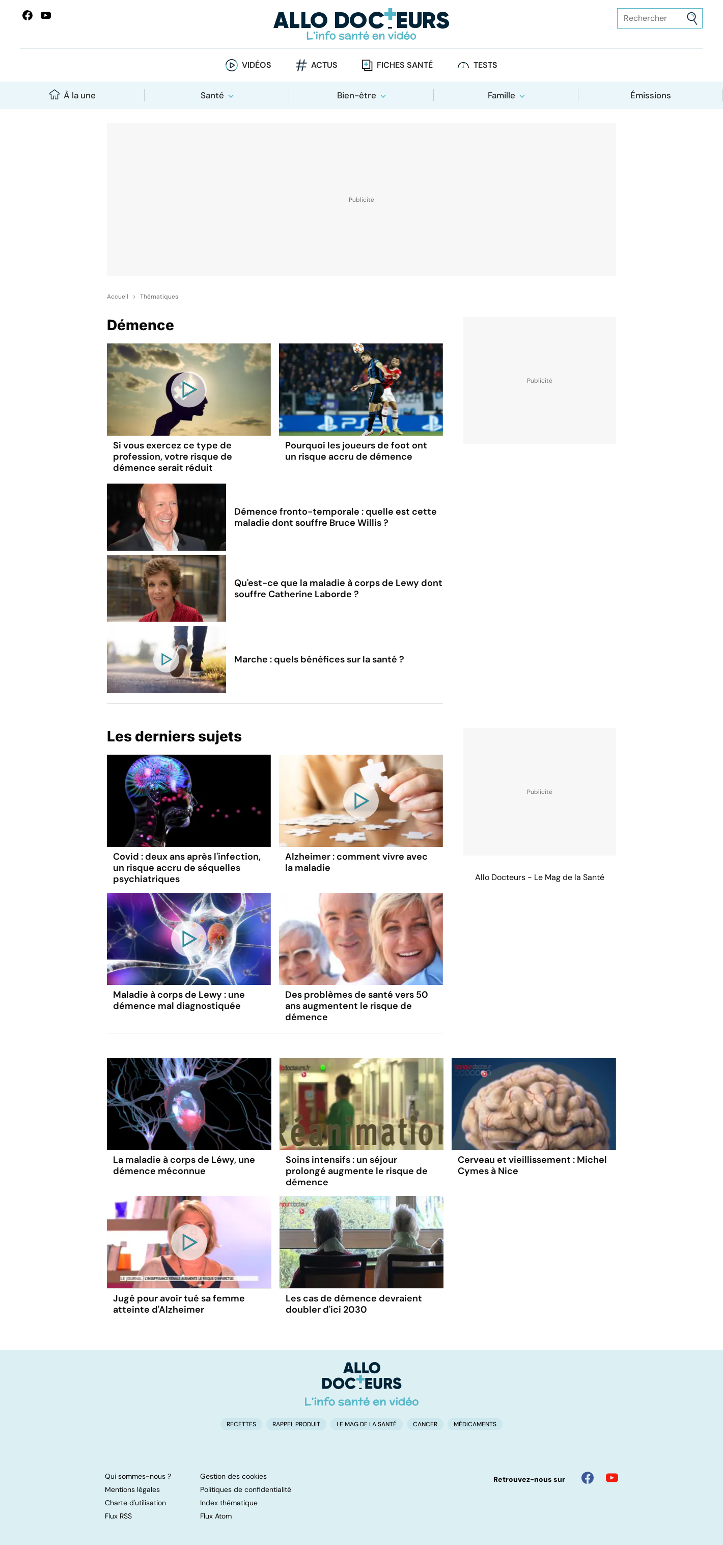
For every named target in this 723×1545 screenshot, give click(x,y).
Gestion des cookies (233, 1476)
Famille (501, 95)
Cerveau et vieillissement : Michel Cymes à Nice (532, 1165)
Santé (212, 95)
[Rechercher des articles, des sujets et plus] (660, 18)
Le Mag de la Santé (367, 1424)
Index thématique (229, 1502)
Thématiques (159, 296)
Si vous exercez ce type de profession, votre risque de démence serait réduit (172, 456)
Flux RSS (118, 1516)
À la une (72, 95)
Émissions (650, 95)
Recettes (241, 1424)
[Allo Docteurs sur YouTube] (46, 15)
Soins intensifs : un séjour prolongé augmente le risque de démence (357, 1171)
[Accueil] (362, 1384)
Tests (485, 65)
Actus (324, 65)
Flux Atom (216, 1516)
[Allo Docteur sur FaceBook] (27, 15)
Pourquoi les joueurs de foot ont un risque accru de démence (356, 451)
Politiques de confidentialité (245, 1489)
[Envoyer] (692, 18)
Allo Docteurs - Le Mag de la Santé (539, 877)
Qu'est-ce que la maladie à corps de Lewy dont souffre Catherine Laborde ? (338, 588)
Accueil (117, 296)
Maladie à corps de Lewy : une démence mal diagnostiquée (179, 1000)
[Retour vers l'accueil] (361, 24)
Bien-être (356, 95)
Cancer (425, 1424)
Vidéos (256, 65)
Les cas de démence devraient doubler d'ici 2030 (354, 1304)
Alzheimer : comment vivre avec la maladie (356, 862)
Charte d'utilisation (135, 1502)
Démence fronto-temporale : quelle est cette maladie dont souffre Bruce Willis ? (335, 517)
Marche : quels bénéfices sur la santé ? (319, 659)
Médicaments (475, 1424)
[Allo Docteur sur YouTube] (612, 1478)
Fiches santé (405, 65)
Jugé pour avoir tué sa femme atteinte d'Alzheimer (179, 1304)
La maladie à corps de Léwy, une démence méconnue (184, 1165)
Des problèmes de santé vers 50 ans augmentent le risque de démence (356, 1006)
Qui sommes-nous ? (138, 1476)
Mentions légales (132, 1489)
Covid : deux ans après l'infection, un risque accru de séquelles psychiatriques (187, 867)
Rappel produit (296, 1424)
